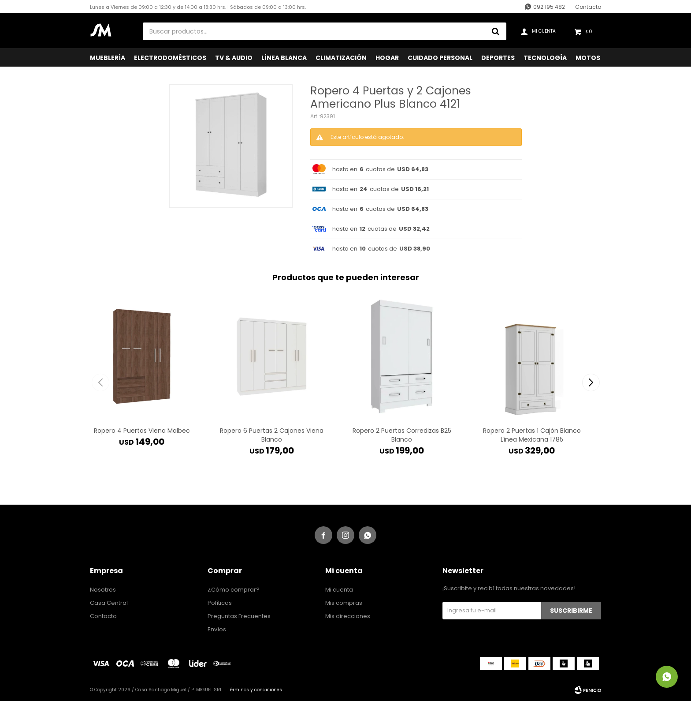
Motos (588, 57)
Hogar (387, 57)
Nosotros (103, 589)
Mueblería (107, 57)
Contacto (588, 7)
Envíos (217, 629)
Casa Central (109, 603)
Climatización (341, 57)
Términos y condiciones (255, 689)
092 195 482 (549, 7)
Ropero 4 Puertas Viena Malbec (142, 430)
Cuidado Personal (440, 57)
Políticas (220, 603)
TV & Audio (234, 57)
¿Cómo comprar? (234, 589)
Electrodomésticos (170, 57)
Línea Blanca (284, 57)
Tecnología (545, 57)
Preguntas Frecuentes (239, 616)
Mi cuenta (339, 589)
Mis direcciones (347, 616)
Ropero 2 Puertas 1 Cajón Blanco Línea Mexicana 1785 (532, 435)
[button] (591, 382)
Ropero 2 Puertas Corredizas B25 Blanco (402, 435)
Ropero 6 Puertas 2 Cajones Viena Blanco (271, 435)
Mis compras (343, 603)
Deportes (498, 57)
